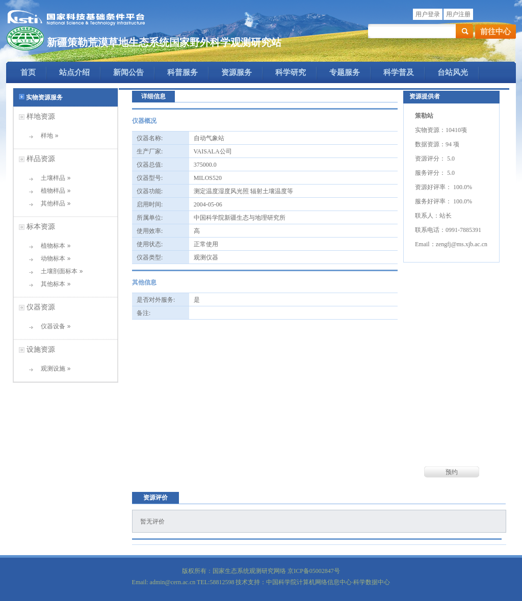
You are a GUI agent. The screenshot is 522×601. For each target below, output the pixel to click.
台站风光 (452, 72)
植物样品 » (52, 190)
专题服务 (344, 72)
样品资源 (41, 158)
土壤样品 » (52, 177)
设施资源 (41, 349)
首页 (28, 72)
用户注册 (458, 14)
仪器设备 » (52, 326)
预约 (452, 472)
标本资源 (41, 226)
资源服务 (236, 72)
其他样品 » (52, 203)
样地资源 (41, 116)
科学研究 (290, 72)
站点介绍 (74, 72)
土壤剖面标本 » (58, 271)
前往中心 (495, 32)
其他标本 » (52, 284)
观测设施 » (52, 368)
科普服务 (182, 72)
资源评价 (155, 497)
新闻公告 (128, 72)
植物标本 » (52, 245)
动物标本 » (52, 258)
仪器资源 (41, 307)
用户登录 (427, 14)
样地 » (46, 135)
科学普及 (398, 72)
